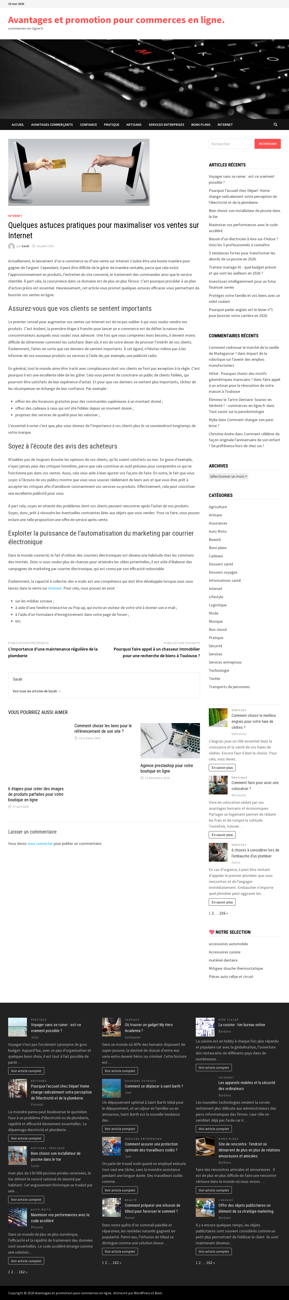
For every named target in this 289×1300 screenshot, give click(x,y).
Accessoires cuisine (224, 951)
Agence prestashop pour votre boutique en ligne (167, 768)
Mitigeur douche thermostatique (236, 968)
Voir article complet (26, 1071)
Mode (213, 613)
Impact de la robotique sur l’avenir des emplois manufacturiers (238, 359)
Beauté (215, 539)
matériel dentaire (223, 960)
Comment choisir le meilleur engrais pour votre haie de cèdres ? (254, 721)
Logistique (217, 604)
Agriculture (218, 506)
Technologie (219, 670)
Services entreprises (166, 124)
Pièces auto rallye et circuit (231, 976)
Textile (214, 678)
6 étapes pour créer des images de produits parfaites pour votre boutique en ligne (36, 794)
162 (22, 1271)
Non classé (218, 629)
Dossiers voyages (223, 572)
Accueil (18, 124)
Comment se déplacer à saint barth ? (154, 1086)
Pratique (111, 124)
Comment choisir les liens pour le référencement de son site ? (103, 728)
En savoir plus (222, 767)
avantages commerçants (52, 124)
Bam (158, 1293)
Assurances (218, 523)
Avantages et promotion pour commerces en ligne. (116, 19)
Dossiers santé (221, 564)
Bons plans (201, 124)
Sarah (25, 246)
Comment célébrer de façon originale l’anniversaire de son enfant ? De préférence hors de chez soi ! (244, 439)
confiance (88, 124)
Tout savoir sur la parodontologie (236, 411)
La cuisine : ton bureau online (242, 1024)
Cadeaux (216, 555)
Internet (225, 124)
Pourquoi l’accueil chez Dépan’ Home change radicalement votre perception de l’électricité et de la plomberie (243, 196)
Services (215, 654)
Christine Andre (221, 433)
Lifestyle (216, 596)
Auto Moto (218, 531)
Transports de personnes (229, 686)
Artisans (134, 124)
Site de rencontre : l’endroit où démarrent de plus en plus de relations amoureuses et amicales (249, 1150)
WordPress (142, 1293)
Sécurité (215, 645)
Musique (216, 621)
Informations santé (225, 580)
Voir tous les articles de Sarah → (37, 691)
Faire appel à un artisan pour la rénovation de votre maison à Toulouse (244, 385)
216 (222, 913)
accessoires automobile (228, 943)
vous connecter (40, 843)
